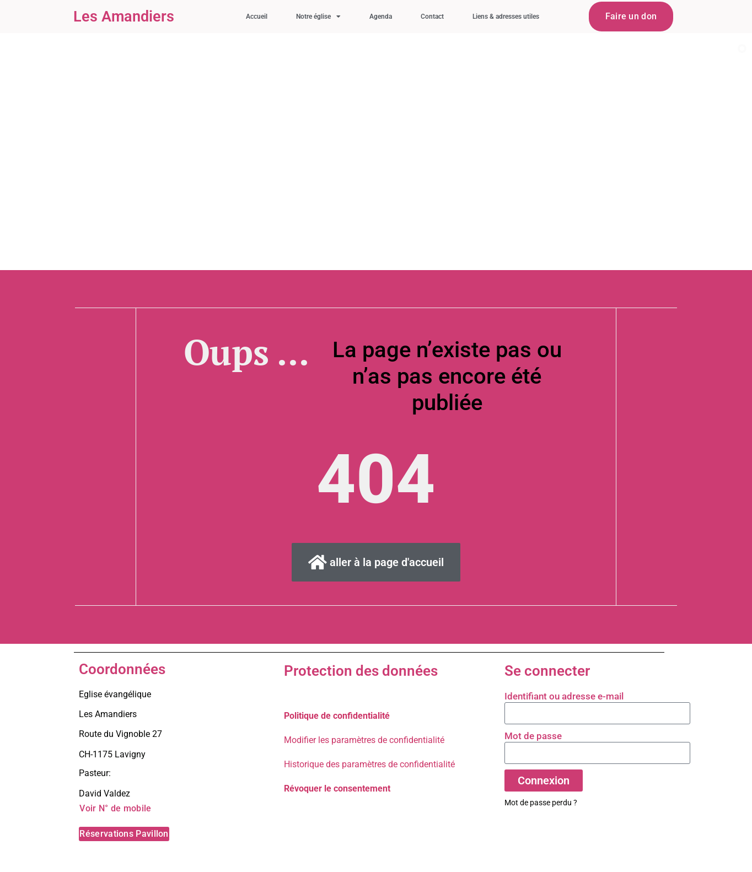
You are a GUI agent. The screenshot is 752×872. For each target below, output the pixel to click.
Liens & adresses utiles (505, 16)
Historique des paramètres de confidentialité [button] (369, 764)
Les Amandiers (123, 16)
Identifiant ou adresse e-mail (564, 696)
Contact (432, 16)
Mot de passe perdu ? (540, 802)
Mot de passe (533, 735)
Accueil (256, 16)
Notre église (318, 16)
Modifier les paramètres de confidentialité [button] (364, 740)
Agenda (380, 16)
